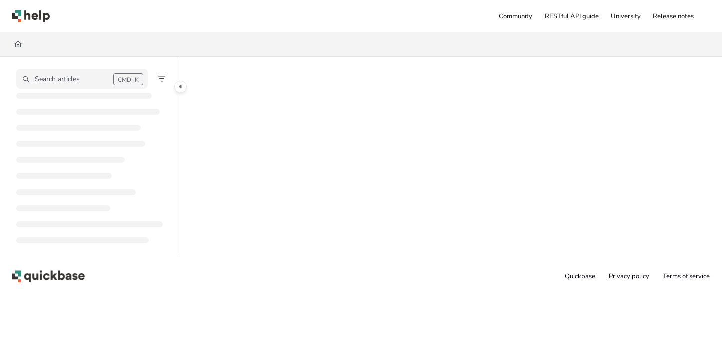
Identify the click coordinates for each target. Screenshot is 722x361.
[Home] (18, 44)
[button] (31, 16)
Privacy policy (629, 276)
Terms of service (686, 276)
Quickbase (580, 276)
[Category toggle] (180, 87)
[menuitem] (515, 16)
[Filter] (162, 79)
